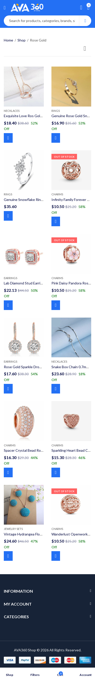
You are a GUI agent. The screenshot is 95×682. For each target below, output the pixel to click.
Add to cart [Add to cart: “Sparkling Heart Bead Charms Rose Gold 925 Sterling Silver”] (55, 472)
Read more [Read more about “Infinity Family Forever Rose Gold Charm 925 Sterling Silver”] (55, 221)
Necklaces (12, 110)
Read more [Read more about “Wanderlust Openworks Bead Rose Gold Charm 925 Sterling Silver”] (55, 556)
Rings (55, 110)
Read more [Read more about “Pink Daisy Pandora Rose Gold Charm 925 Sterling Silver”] (55, 305)
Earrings (10, 278)
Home (8, 40)
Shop (21, 40)
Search (85, 20)
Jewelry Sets (13, 528)
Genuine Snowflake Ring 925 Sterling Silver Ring (42, 199)
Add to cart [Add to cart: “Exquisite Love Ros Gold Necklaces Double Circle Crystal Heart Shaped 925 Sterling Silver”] (8, 138)
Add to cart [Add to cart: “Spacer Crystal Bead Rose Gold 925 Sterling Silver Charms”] (8, 472)
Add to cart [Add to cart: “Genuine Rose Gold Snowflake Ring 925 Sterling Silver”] (55, 138)
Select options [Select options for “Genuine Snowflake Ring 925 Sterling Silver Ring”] (8, 216)
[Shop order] (87, 49)
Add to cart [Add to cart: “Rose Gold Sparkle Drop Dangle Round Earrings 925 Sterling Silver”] (8, 389)
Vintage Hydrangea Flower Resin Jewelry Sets (40, 534)
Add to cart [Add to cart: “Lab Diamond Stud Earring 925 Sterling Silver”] (8, 305)
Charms (57, 194)
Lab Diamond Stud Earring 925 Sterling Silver (39, 283)
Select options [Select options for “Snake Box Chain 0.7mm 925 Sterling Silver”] (55, 389)
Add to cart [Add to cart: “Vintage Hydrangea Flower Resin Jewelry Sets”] (8, 556)
